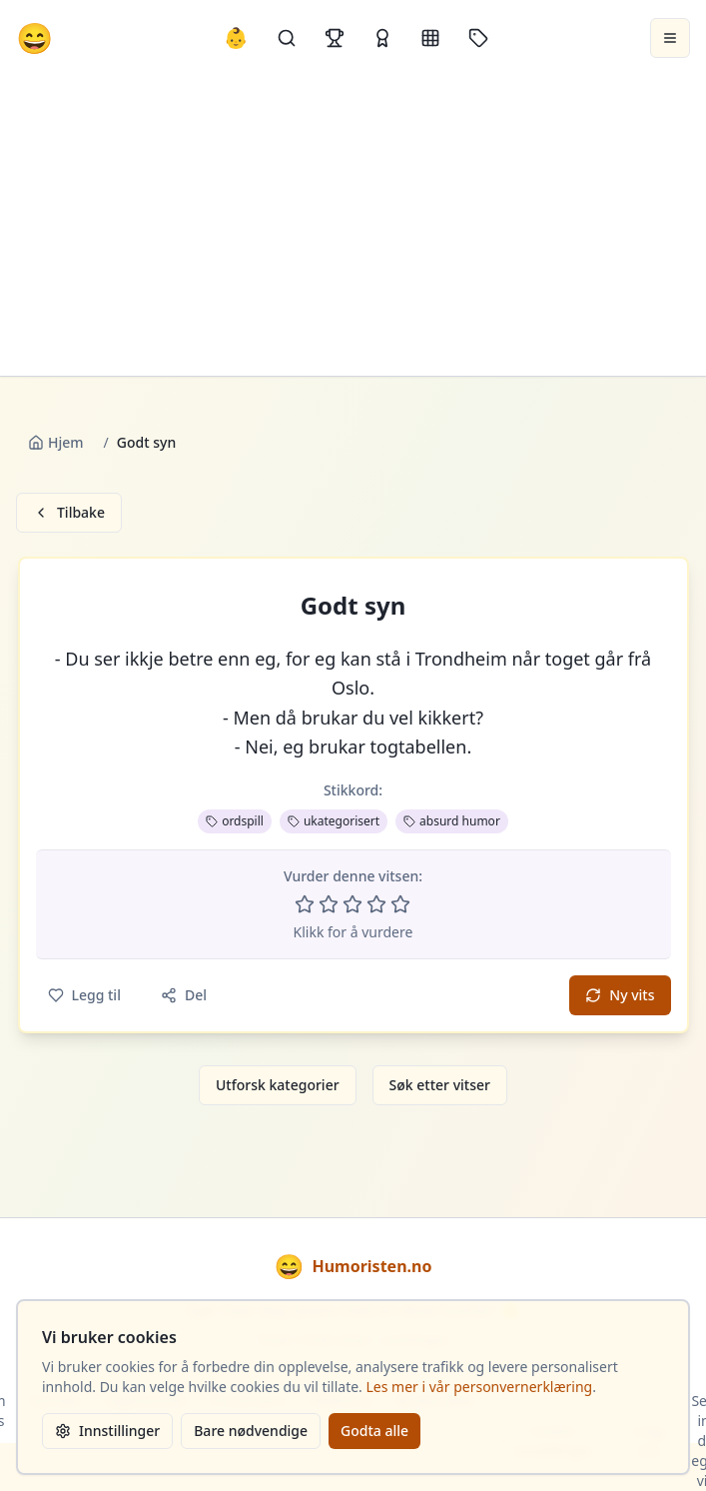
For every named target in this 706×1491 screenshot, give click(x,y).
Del (184, 994)
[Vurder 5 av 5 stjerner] (400, 904)
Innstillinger (107, 1430)
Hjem (56, 442)
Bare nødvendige (251, 1430)
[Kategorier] (430, 38)
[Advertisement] (353, 226)
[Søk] (287, 38)
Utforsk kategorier (278, 1084)
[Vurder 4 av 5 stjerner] (376, 904)
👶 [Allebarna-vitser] (236, 37)
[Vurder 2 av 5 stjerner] (329, 904)
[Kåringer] (382, 38)
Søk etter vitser (439, 1084)
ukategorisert (333, 820)
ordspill (235, 820)
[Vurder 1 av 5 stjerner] (305, 904)
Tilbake (69, 512)
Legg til (84, 994)
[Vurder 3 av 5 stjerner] (352, 904)
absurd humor (451, 820)
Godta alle (374, 1430)
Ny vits (619, 994)
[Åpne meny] (670, 38)
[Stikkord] (478, 38)
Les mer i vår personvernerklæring (479, 1386)
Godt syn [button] (353, 606)
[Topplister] (335, 38)
